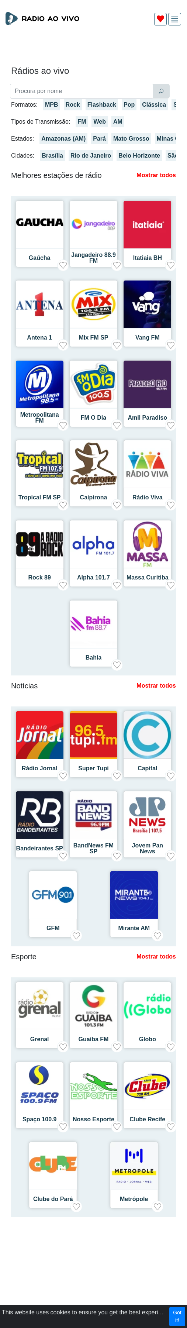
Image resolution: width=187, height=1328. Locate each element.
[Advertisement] (93, 48)
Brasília (52, 155)
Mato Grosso (131, 138)
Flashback (101, 105)
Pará (99, 138)
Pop (129, 105)
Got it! (177, 1316)
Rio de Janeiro (90, 155)
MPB (51, 105)
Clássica (154, 105)
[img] (174, 19)
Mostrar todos (156, 175)
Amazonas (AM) (63, 138)
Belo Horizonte (139, 155)
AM (117, 121)
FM (81, 121)
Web (99, 121)
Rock (73, 105)
